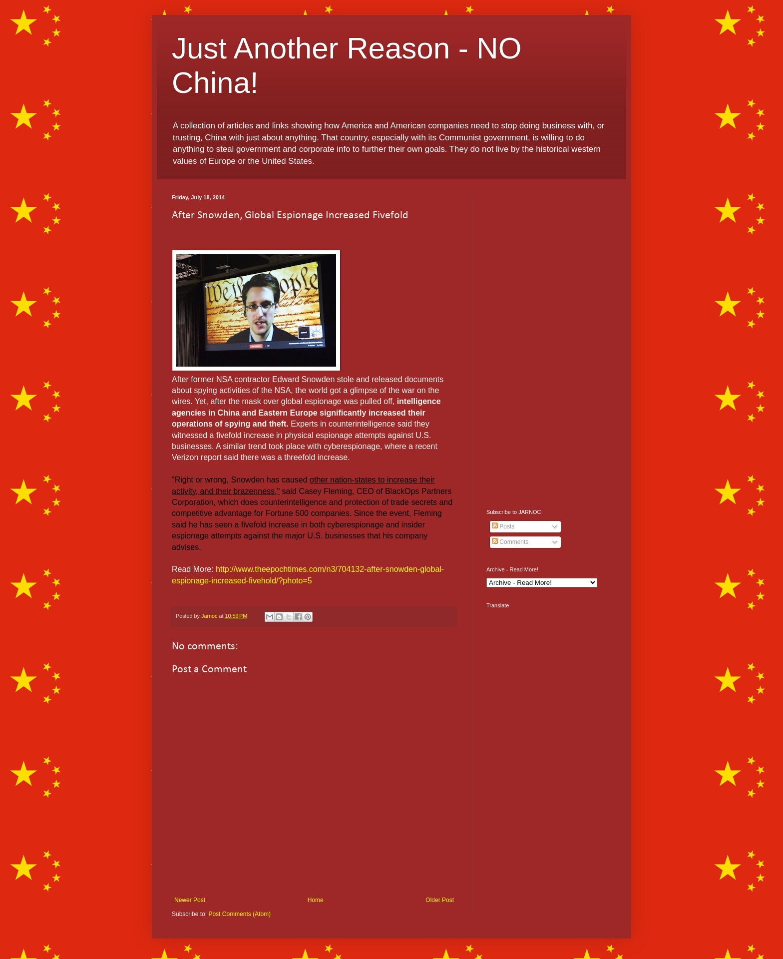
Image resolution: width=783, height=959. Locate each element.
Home (316, 900)
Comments (510, 541)
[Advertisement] (548, 344)
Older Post (439, 900)
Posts (503, 526)
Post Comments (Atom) (239, 914)
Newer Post (189, 900)
